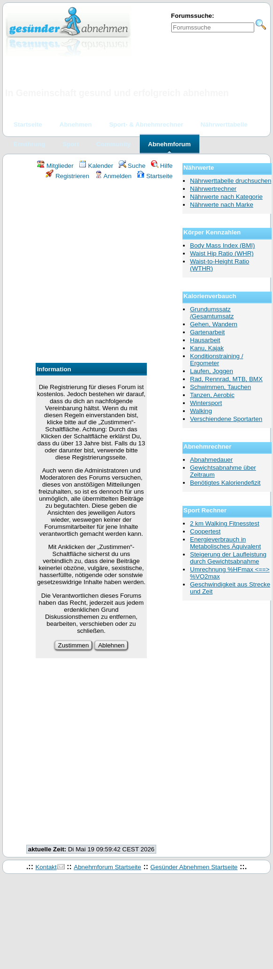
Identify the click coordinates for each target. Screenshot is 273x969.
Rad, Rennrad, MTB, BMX (226, 379)
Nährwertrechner (213, 188)
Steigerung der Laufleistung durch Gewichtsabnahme (228, 558)
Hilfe (162, 165)
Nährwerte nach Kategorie (226, 196)
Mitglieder (55, 165)
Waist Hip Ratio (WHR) (222, 253)
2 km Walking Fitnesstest (224, 523)
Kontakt (45, 867)
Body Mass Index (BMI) (222, 245)
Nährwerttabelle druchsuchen (230, 180)
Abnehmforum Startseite (107, 867)
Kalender (96, 165)
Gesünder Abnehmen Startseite (194, 867)
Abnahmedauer (211, 459)
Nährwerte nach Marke (221, 204)
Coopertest (205, 531)
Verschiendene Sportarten (226, 418)
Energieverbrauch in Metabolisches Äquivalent (225, 543)
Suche (132, 165)
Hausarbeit (205, 340)
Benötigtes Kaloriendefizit (225, 482)
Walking (201, 410)
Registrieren (68, 176)
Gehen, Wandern (213, 324)
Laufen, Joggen (211, 371)
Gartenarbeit (207, 332)
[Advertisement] (88, 273)
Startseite (155, 176)
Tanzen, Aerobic (212, 394)
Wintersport (206, 402)
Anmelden (113, 176)
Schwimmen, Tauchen (220, 387)
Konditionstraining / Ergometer (216, 360)
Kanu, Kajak (207, 348)
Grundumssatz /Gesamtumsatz (212, 313)
